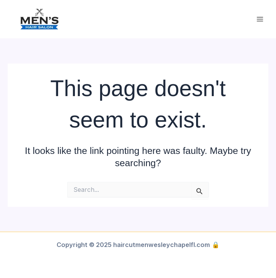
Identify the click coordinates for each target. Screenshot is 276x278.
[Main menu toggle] (259, 19)
